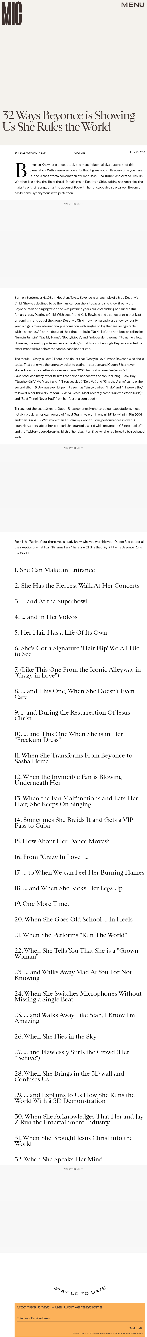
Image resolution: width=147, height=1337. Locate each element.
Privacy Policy (137, 1333)
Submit (136, 1328)
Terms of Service (122, 1333)
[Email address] (80, 1318)
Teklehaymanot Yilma (32, 152)
